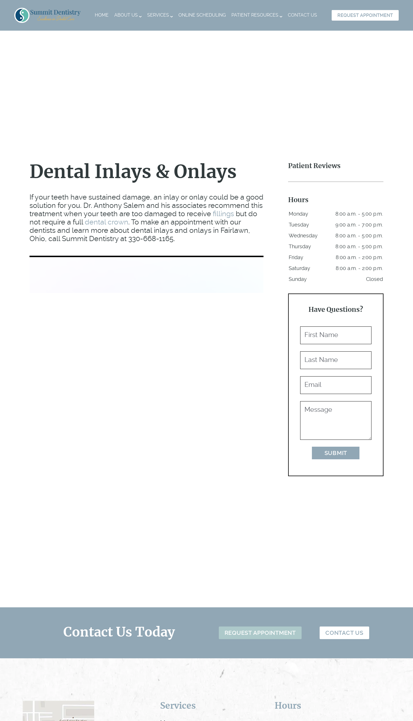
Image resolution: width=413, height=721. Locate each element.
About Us (126, 15)
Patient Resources (254, 15)
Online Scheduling (202, 15)
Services (158, 15)
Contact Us (302, 15)
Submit (335, 453)
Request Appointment (365, 15)
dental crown (106, 222)
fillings (223, 214)
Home (102, 15)
